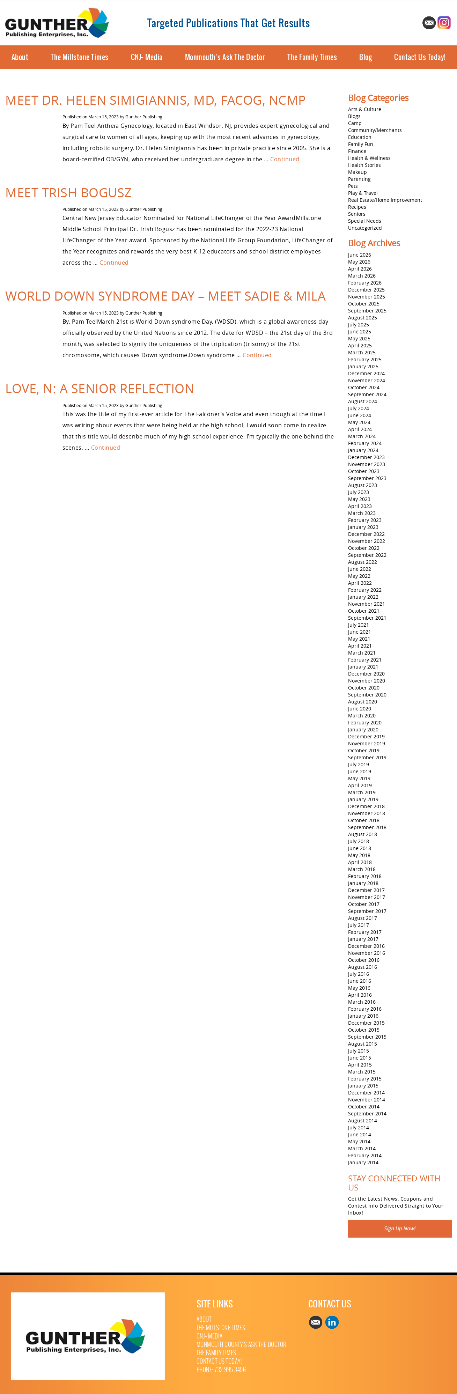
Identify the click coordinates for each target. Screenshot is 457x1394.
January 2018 (363, 883)
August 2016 (362, 967)
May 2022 (359, 576)
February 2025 (365, 359)
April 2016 (360, 994)
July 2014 (358, 1127)
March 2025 (362, 352)
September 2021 (367, 617)
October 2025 (363, 303)
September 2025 (367, 310)
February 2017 (365, 932)
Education (359, 137)
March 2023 (362, 513)
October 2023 (363, 471)
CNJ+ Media (147, 57)
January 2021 (363, 666)
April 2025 (360, 345)
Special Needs (364, 220)
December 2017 (366, 890)
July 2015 (358, 1050)
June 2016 (359, 981)
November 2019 (366, 743)
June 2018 (359, 848)
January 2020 (363, 729)
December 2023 (366, 457)
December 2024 (366, 373)
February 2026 (365, 282)
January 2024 (363, 450)
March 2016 (362, 1001)
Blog (365, 57)
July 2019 (358, 764)
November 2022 (366, 541)
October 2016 (363, 960)
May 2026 (359, 261)
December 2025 (366, 289)
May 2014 (359, 1141)
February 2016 (365, 1008)
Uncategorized (365, 227)
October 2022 (363, 548)
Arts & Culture (364, 109)
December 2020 (366, 673)
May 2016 (359, 987)
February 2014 (365, 1155)
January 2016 (363, 1015)
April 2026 (360, 268)
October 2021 (363, 610)
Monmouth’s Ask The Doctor (225, 57)
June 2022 (359, 569)
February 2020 (365, 722)
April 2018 (360, 862)
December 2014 (366, 1092)
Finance (357, 151)
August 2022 (362, 562)
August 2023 (362, 485)
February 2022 (365, 590)
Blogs (354, 116)
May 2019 (359, 778)
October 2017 (363, 904)
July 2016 (358, 974)
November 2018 (366, 813)
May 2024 (359, 422)
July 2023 (358, 492)
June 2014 (359, 1134)
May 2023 (359, 499)
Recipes (357, 207)
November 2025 (366, 296)
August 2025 (362, 317)
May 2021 (359, 638)
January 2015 (363, 1085)
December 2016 (366, 946)
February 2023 (365, 520)
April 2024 (360, 429)
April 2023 (360, 506)
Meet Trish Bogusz (68, 192)
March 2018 (362, 869)
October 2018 (363, 820)
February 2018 (365, 876)
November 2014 (366, 1099)
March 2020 (362, 715)
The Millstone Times (80, 57)
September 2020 (367, 694)
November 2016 (366, 953)
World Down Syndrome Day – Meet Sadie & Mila (165, 295)
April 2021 (360, 645)
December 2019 (366, 736)
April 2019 (360, 785)
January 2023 (363, 527)
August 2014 (362, 1120)
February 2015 (365, 1078)
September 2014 (367, 1113)
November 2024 (366, 380)
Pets (353, 186)
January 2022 (363, 596)
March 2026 (362, 275)
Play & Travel (363, 193)
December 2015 (366, 1022)
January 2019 (363, 799)
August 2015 (362, 1043)
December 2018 (366, 806)
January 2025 (363, 366)
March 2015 (362, 1071)
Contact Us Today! (420, 57)
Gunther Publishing (143, 116)
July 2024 (358, 408)
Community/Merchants (375, 130)
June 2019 (359, 771)
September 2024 (367, 394)
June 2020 (359, 708)
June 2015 (359, 1057)
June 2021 (359, 631)
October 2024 (363, 387)
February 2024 (365, 443)
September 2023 (367, 478)
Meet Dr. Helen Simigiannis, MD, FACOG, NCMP (155, 99)
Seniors (357, 214)
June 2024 (359, 415)
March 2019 (362, 792)
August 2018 (362, 834)
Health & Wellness (369, 158)
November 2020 (366, 680)
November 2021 (366, 603)
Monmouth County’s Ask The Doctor (242, 1344)
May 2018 (359, 855)
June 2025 (359, 331)
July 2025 (358, 324)
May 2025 (359, 338)
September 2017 (367, 911)
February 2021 (365, 659)
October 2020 (363, 687)
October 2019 (363, 750)
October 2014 (363, 1106)
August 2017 (362, 918)
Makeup (357, 172)
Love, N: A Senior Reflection (99, 388)
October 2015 (363, 1029)
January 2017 (363, 939)
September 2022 (367, 555)
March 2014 (362, 1148)
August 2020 (362, 701)
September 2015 (367, 1036)
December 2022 (366, 534)
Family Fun (360, 144)
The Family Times (312, 57)
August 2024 (362, 401)
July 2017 (358, 925)
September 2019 (367, 757)
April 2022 (360, 583)
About (20, 57)
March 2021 (362, 652)
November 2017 (366, 897)
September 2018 (367, 827)
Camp (355, 123)
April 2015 (360, 1064)
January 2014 (363, 1162)
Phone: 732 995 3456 (221, 1369)
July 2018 (358, 841)
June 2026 (359, 254)
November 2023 (366, 464)
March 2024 (362, 436)
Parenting (359, 179)
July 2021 (358, 624)
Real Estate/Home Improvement (385, 200)
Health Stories (364, 165)
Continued (285, 159)
